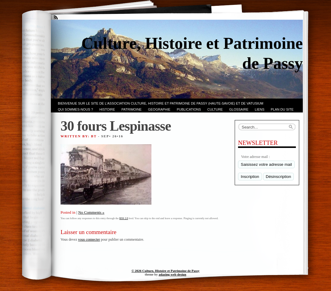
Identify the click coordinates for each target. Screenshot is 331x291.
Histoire (107, 109)
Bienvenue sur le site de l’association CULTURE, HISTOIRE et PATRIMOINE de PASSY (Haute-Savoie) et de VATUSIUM (160, 103)
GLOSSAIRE (239, 109)
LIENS (259, 109)
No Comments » (91, 212)
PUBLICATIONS (189, 109)
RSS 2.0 (123, 218)
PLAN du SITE (282, 109)
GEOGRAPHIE (159, 109)
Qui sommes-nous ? (75, 109)
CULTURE (215, 109)
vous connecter (89, 239)
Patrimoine (131, 109)
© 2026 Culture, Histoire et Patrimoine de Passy (165, 271)
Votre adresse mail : (255, 157)
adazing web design (172, 274)
